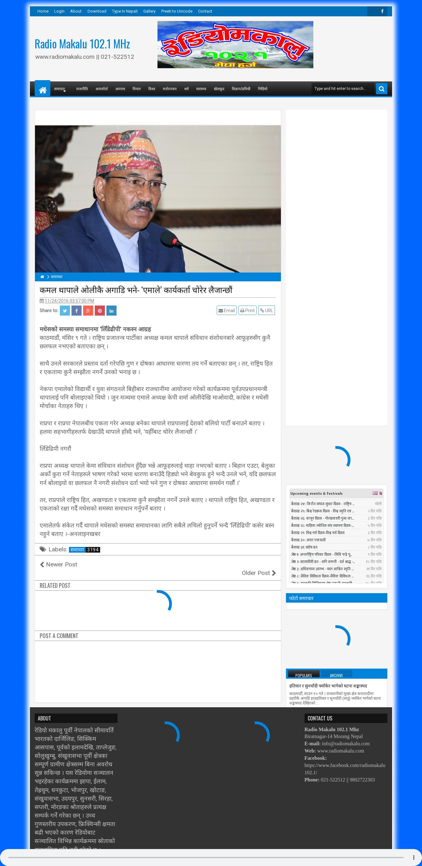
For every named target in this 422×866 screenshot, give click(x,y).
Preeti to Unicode (176, 11)
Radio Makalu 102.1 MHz (82, 43)
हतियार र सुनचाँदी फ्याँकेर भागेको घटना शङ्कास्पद (328, 432)
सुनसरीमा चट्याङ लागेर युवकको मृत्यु (342, 655)
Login (59, 11)
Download (97, 11)
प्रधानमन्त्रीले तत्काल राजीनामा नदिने (318, 488)
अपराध (120, 88)
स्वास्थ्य (201, 88)
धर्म (186, 88)
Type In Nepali (125, 11)
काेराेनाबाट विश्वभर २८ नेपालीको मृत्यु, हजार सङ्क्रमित (333, 688)
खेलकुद (219, 88)
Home (42, 11)
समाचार (85, 550)
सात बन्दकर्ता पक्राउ (305, 516)
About (76, 11)
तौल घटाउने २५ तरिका (307, 460)
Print (249, 310)
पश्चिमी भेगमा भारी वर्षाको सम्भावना (318, 572)
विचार (137, 88)
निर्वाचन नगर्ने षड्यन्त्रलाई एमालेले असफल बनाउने (328, 544)
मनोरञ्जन (170, 88)
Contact (205, 11)
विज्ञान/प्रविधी (241, 88)
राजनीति (82, 88)
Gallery (149, 11)
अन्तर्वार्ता (101, 88)
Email (228, 310)
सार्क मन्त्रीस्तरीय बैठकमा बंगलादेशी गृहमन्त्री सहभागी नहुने (335, 600)
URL (267, 310)
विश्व (151, 88)
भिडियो (262, 88)
